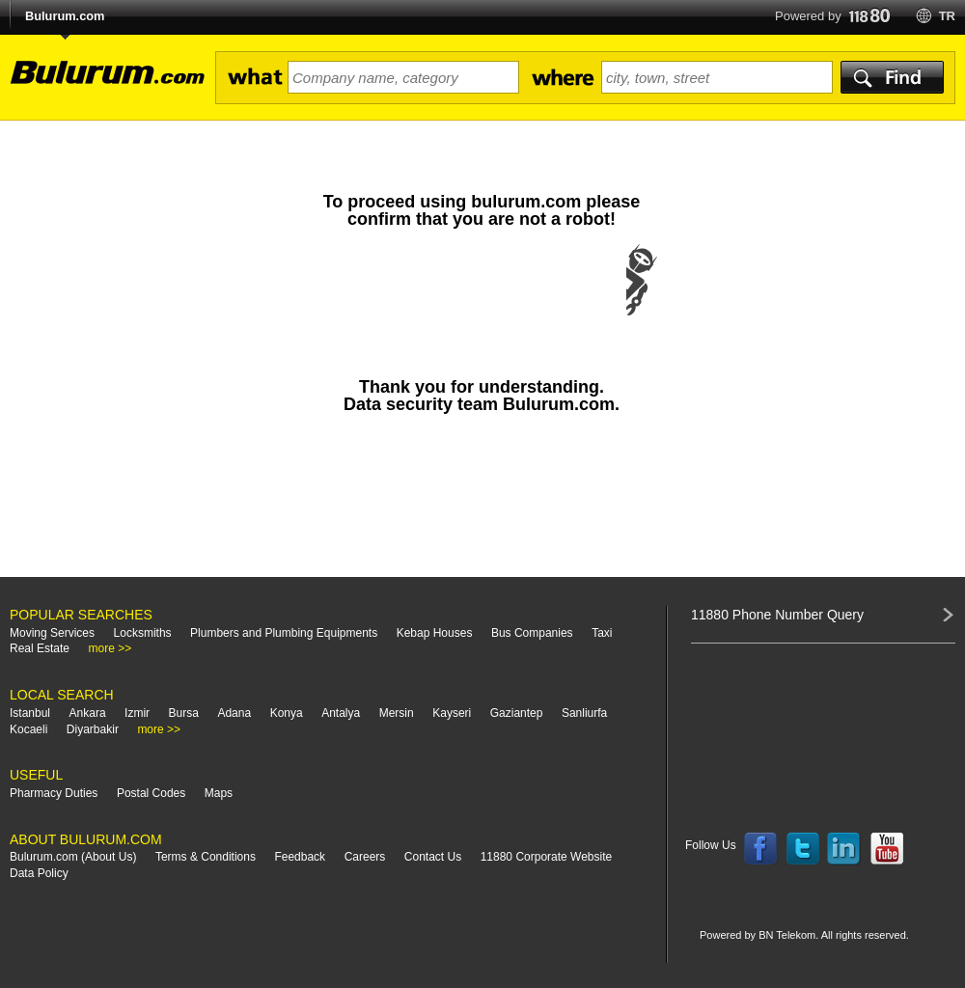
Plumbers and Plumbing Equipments (283, 633)
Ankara (87, 713)
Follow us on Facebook (760, 849)
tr (947, 16)
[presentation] (481, 299)
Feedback (299, 857)
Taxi (602, 633)
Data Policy (39, 873)
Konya (286, 713)
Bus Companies (532, 633)
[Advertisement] (481, 504)
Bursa (184, 713)
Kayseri (451, 713)
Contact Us (432, 857)
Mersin (396, 713)
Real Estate (39, 648)
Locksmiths (143, 633)
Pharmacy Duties (53, 793)
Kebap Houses (435, 633)
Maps (219, 793)
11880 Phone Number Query (777, 614)
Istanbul (30, 713)
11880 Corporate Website (547, 857)
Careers (365, 857)
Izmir (137, 713)
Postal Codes (151, 793)
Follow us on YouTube (886, 849)
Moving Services (52, 633)
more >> (110, 648)
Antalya (340, 713)
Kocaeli (28, 729)
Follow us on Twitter (803, 849)
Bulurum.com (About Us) (73, 857)
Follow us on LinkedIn (844, 849)
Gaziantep (516, 713)
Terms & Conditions (205, 857)
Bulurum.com (64, 16)
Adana (234, 713)
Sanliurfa (584, 713)
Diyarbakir (93, 729)
